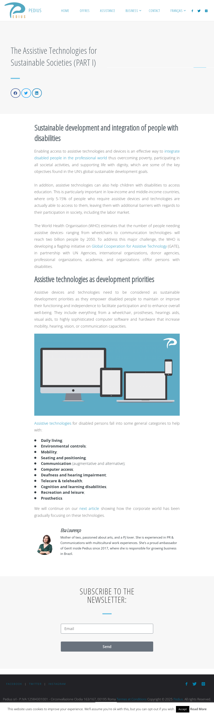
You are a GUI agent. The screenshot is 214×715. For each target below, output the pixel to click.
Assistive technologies (52, 423)
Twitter (35, 684)
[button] (15, 93)
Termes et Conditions (131, 699)
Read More (198, 709)
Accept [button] (182, 709)
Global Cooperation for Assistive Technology (129, 246)
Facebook (14, 684)
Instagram (57, 684)
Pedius (178, 699)
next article (89, 508)
